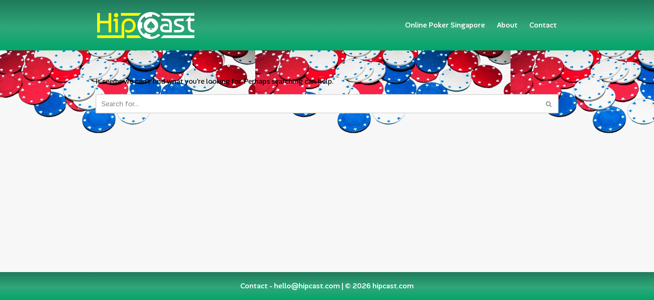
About (507, 25)
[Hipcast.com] (146, 25)
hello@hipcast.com (307, 285)
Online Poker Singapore (445, 25)
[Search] (318, 103)
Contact (543, 25)
